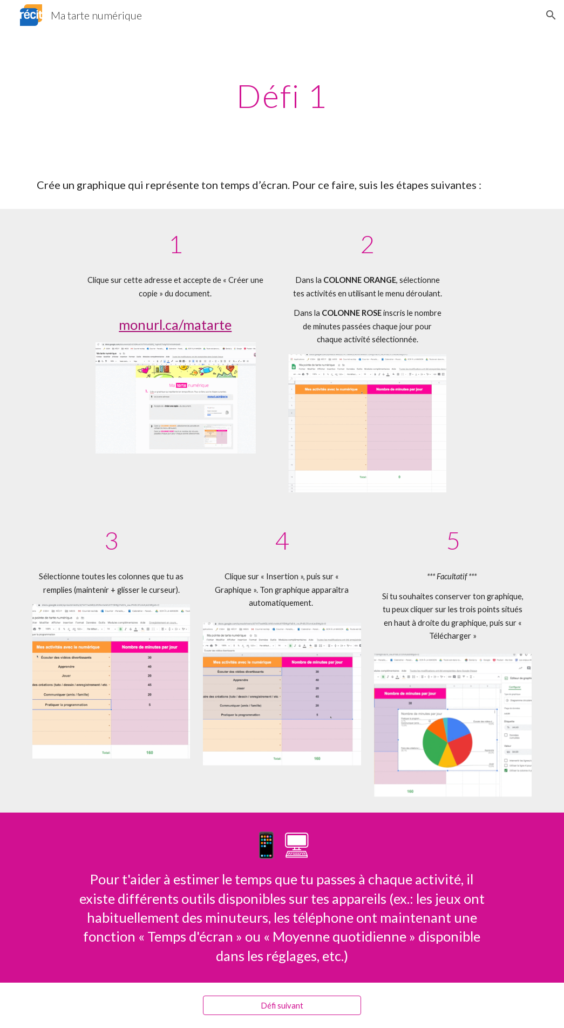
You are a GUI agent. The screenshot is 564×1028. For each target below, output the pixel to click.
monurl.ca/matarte (175, 324)
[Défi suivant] (282, 1005)
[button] (551, 15)
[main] (282, 95)
